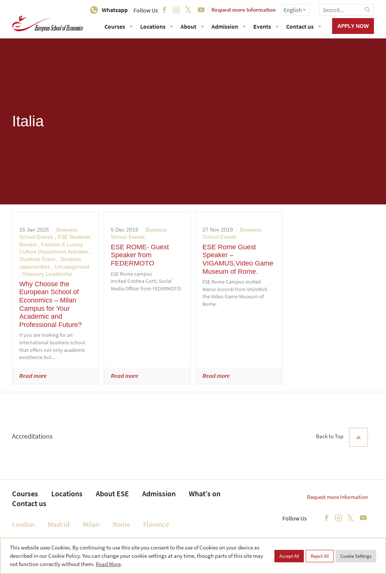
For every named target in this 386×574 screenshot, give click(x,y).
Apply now (353, 26)
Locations (156, 26)
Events (266, 26)
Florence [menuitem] (156, 524)
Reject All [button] (320, 556)
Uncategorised (72, 267)
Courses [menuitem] (25, 493)
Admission (228, 26)
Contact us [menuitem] (29, 503)
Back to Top (342, 437)
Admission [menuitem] (159, 493)
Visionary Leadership (47, 274)
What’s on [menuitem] (205, 493)
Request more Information (243, 9)
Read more (33, 375)
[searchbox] (346, 9)
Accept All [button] (289, 556)
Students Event (37, 259)
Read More (108, 564)
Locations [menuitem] (67, 493)
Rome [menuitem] (121, 524)
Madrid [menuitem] (59, 524)
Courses (118, 26)
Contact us (303, 26)
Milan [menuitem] (91, 524)
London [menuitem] (23, 524)
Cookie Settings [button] (355, 556)
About (192, 26)
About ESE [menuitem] (112, 493)
